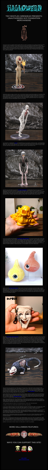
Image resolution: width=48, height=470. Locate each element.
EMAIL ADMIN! (24, 458)
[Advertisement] (24, 463)
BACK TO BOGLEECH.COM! (24, 459)
